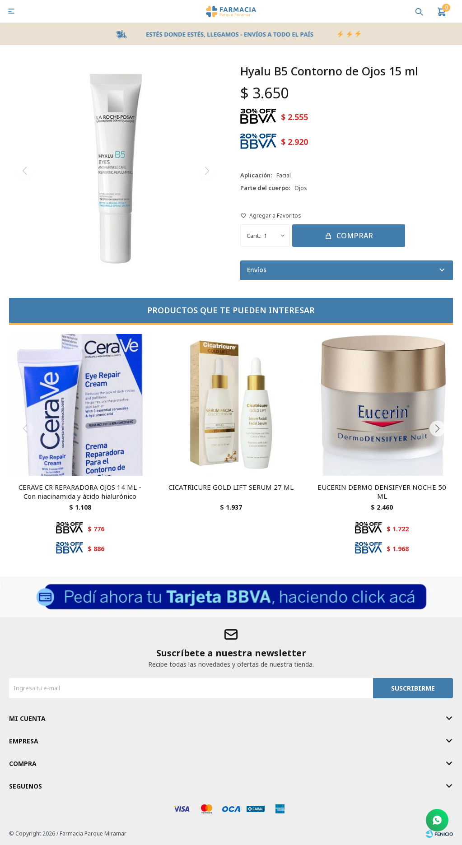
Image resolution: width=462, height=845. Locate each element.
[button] (437, 429)
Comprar (354, 236)
